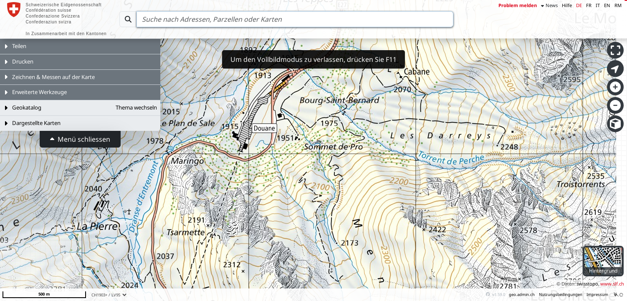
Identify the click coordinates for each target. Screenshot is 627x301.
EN (607, 5)
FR (589, 5)
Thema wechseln (136, 107)
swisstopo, (587, 284)
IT (598, 5)
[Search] (295, 19)
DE (579, 5)
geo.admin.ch (522, 294)
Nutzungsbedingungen (560, 294)
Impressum (597, 294)
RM (618, 5)
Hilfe (567, 5)
